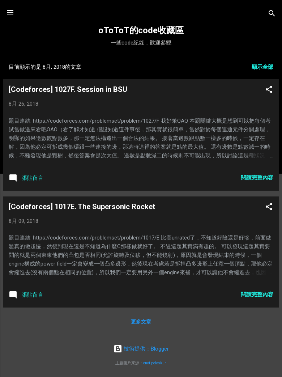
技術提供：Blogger (141, 349)
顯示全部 (262, 67)
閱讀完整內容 (257, 177)
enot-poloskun (155, 363)
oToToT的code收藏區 (141, 30)
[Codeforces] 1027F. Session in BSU (68, 89)
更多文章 (141, 322)
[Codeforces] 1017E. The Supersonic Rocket (82, 206)
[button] (269, 90)
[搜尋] (272, 15)
